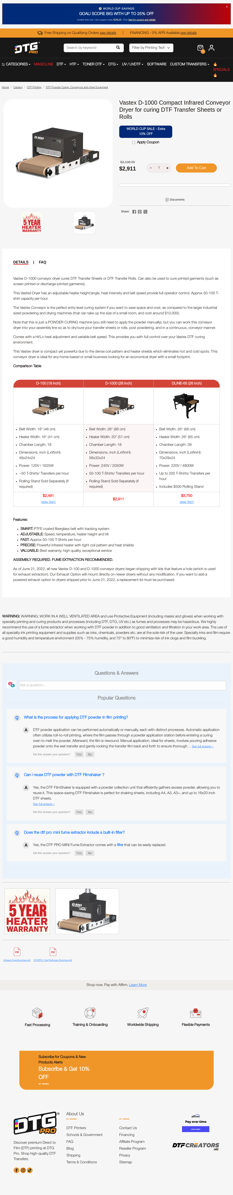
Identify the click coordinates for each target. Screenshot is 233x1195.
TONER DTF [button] (92, 64)
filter (120, 845)
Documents (177, 199)
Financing (126, 1135)
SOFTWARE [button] (156, 64)
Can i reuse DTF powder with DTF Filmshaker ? (64, 775)
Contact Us (128, 1128)
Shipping (73, 1155)
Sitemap (125, 1162)
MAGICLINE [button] (43, 64)
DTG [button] (112, 64)
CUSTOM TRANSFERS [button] (188, 64)
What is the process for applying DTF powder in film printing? (76, 717)
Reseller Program (132, 1148)
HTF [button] (73, 64)
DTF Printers (76, 1128)
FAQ (42, 262)
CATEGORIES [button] (15, 64)
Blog (70, 1148)
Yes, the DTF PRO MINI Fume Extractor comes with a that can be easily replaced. (99, 845)
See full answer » (202, 746)
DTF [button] (60, 64)
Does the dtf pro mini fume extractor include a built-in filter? (74, 832)
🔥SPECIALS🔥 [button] (221, 70)
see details (108, 33)
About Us (75, 1114)
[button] (79, 754)
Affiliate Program (131, 1141)
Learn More (138, 985)
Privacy (124, 1155)
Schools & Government (84, 1135)
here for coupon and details (141, 20)
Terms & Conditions (81, 1162)
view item (48, 502)
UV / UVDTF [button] (131, 64)
